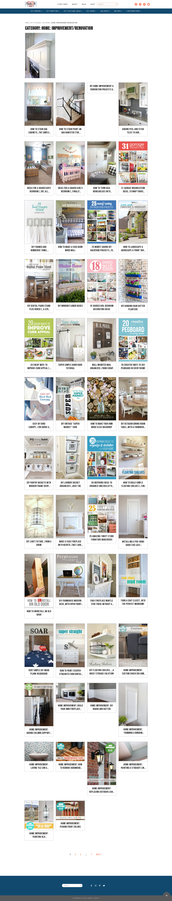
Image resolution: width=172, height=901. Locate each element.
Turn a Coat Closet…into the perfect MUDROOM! (133, 602)
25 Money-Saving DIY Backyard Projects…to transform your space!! (102, 248)
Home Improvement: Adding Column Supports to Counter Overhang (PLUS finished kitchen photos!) (39, 731)
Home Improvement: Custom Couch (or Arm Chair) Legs (133, 672)
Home (27, 23)
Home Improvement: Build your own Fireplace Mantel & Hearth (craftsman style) (70, 707)
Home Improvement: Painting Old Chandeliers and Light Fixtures (39, 835)
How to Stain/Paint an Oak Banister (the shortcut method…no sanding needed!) (70, 131)
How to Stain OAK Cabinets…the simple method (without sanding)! (38, 131)
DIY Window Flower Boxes (70, 305)
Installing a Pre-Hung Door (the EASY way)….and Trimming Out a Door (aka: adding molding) (133, 543)
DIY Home (91, 11)
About (75, 4)
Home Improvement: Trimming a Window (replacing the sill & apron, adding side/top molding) (133, 731)
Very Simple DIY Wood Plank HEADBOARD (39, 672)
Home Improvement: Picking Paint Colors (70, 825)
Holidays (105, 11)
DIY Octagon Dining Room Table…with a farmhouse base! (133, 425)
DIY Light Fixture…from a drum (38, 543)
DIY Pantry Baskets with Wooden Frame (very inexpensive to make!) (39, 484)
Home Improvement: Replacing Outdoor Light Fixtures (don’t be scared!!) (101, 790)
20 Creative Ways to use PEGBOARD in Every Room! (133, 366)
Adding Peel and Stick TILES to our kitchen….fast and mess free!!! (133, 131)
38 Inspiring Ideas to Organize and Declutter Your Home (102, 484)
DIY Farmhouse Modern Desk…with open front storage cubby (70, 602)
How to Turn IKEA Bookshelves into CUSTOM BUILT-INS (101, 189)
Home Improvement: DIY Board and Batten (101, 707)
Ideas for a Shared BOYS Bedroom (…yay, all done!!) (39, 189)
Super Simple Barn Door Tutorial (70, 366)
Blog (84, 4)
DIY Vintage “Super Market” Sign (70, 425)
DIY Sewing (36, 11)
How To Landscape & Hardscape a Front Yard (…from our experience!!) (133, 248)
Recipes (118, 11)
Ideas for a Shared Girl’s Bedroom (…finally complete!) (70, 189)
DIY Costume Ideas (73, 11)
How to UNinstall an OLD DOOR (39, 613)
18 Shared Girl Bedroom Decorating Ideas (102, 307)
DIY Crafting (53, 11)
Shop (92, 4)
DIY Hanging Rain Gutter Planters (133, 307)
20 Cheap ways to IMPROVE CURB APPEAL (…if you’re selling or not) (39, 366)
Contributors (134, 11)
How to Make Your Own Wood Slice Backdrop (102, 425)
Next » (99, 854)
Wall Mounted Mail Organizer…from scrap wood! (101, 366)
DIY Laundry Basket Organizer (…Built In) (70, 484)
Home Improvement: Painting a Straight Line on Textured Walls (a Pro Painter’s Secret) (133, 766)
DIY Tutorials (36, 23)
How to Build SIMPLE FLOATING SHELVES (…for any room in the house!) (133, 484)
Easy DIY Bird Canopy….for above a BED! (39, 425)
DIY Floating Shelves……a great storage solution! (101, 672)
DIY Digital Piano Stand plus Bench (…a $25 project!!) (38, 307)
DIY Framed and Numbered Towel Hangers (39, 248)
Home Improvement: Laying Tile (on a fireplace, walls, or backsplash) (39, 766)
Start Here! (62, 4)
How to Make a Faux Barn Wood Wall (70, 248)
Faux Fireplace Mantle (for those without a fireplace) (101, 602)
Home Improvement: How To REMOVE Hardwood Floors (70, 766)
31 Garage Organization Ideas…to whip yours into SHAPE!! (133, 189)
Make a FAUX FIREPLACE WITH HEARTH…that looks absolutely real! (70, 543)
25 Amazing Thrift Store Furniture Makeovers (101, 538)
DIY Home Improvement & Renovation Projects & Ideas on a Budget (102, 87)
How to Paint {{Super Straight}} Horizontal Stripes (70, 672)
